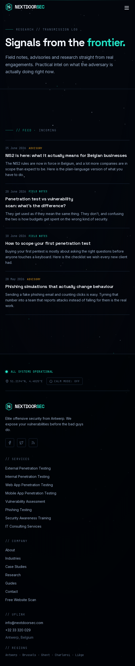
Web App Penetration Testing (29, 485)
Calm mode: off (64, 381)
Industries (13, 558)
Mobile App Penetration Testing (30, 493)
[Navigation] (127, 8)
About (10, 550)
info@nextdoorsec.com (24, 623)
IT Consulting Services (23, 526)
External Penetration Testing (28, 468)
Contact (11, 591)
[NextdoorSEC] (24, 7)
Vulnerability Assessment (25, 501)
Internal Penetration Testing (27, 476)
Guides (11, 583)
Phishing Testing (18, 510)
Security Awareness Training (28, 518)
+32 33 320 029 (18, 630)
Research (13, 575)
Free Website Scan (20, 600)
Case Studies (16, 566)
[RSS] (33, 442)
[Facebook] (9, 442)
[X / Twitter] (21, 442)
